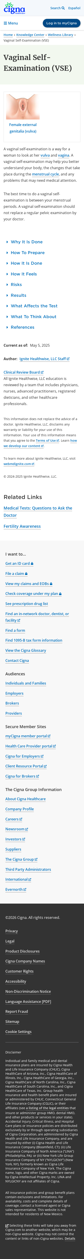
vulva (45, 155)
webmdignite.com (19, 464)
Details (70, 1238)
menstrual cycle (45, 174)
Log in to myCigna (61, 23)
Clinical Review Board (23, 372)
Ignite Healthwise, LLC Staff (44, 358)
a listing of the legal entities (47, 1108)
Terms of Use (47, 440)
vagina (63, 155)
